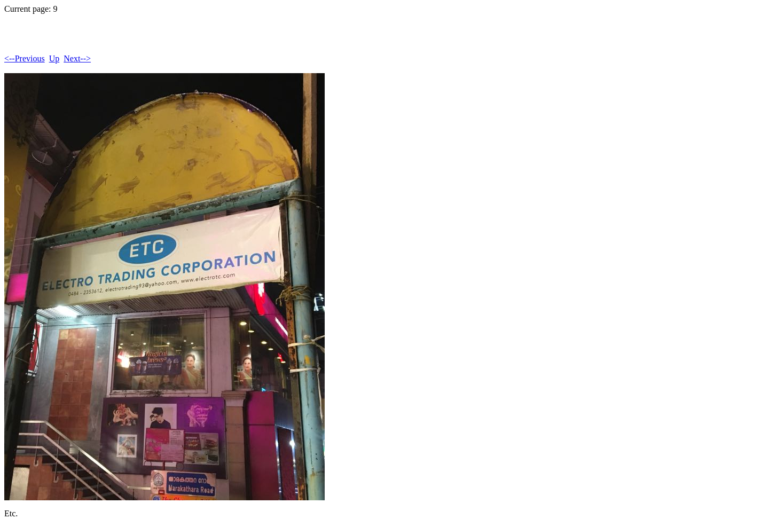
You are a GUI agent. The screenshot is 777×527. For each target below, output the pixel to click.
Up (54, 58)
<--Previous (24, 58)
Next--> (77, 58)
